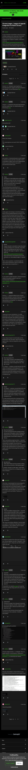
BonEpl (6, 32)
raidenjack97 (8, 135)
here (20, 89)
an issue (16, 586)
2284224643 (8, 537)
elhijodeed (7, 311)
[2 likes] (8, 200)
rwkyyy (6, 155)
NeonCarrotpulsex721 (10, 335)
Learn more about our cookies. (16, 760)
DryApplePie (7, 623)
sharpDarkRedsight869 (10, 241)
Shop (14, 740)
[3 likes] (8, 126)
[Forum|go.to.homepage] (10, 3)
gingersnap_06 (8, 120)
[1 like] (7, 146)
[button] (2, 3)
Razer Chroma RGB (6, 18)
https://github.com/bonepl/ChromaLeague (12, 42)
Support (14, 748)
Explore (14, 744)
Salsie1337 (7, 704)
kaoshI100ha (8, 669)
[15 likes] (9, 66)
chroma (5, 62)
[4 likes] (8, 92)
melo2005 (7, 480)
